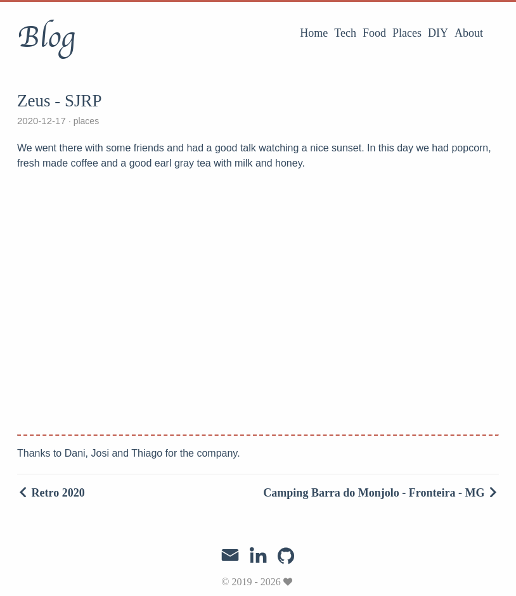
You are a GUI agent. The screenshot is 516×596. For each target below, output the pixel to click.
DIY (438, 33)
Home (314, 33)
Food (374, 33)
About (469, 33)
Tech (345, 33)
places (85, 121)
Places (407, 33)
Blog (46, 37)
